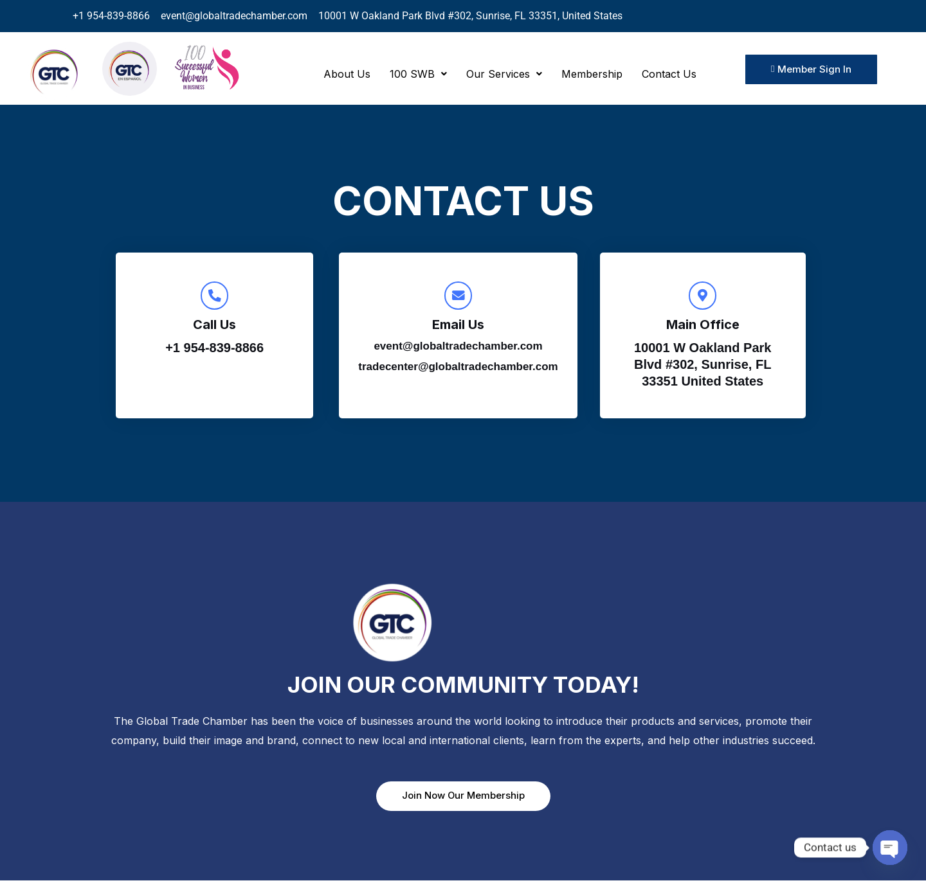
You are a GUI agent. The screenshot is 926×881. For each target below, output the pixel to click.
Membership (591, 73)
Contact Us (669, 73)
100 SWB (418, 73)
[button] (418, 74)
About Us (346, 73)
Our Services (504, 73)
